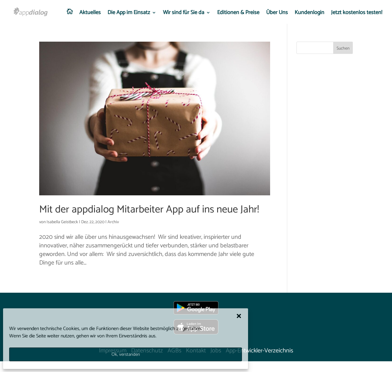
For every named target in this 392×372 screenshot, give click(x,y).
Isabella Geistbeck (62, 222)
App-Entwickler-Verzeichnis (259, 351)
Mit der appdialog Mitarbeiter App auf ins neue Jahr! (149, 209)
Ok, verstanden (125, 354)
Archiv (113, 222)
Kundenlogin (309, 13)
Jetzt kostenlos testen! (356, 13)
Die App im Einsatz (128, 13)
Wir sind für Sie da (183, 13)
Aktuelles (90, 13)
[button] (239, 316)
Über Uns (277, 13)
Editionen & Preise (238, 13)
